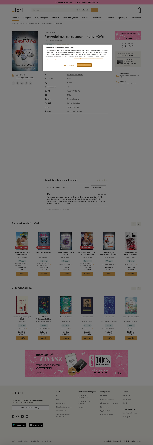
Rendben (84, 65)
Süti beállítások (68, 65)
